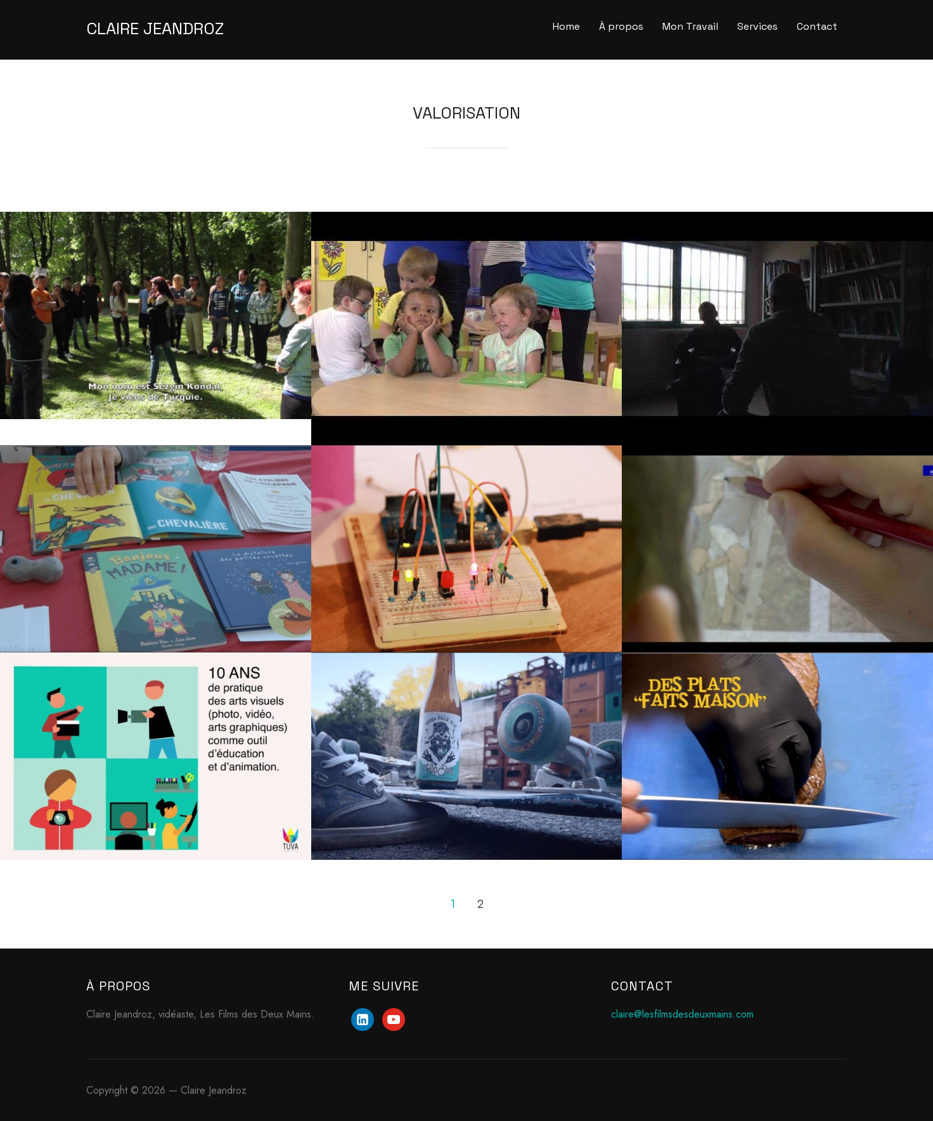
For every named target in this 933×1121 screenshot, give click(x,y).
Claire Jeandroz (155, 28)
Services (757, 26)
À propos (621, 26)
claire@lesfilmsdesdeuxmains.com (682, 1014)
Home (566, 26)
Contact (817, 26)
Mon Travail (690, 26)
